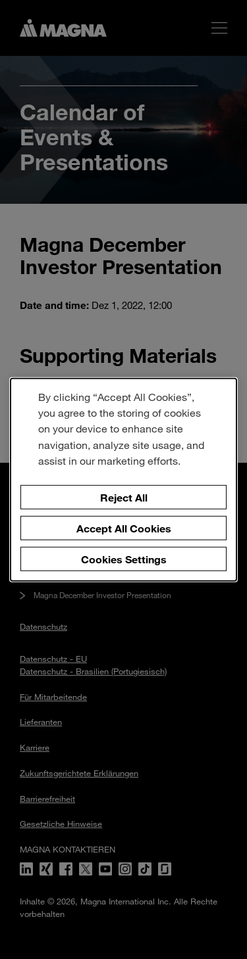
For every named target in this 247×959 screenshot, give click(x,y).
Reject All (124, 497)
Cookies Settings (124, 558)
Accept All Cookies (123, 528)
